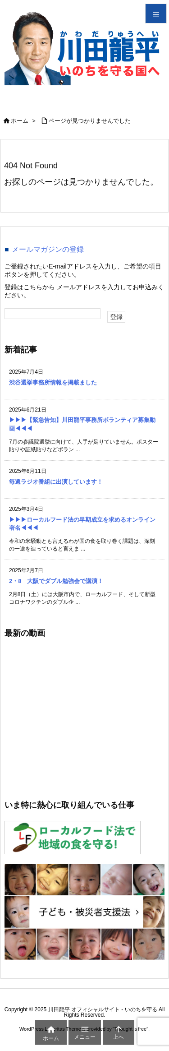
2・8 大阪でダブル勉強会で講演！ (56, 581)
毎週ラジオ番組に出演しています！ (56, 481)
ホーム (19, 120)
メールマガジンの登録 (48, 249)
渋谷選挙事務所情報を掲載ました (53, 382)
